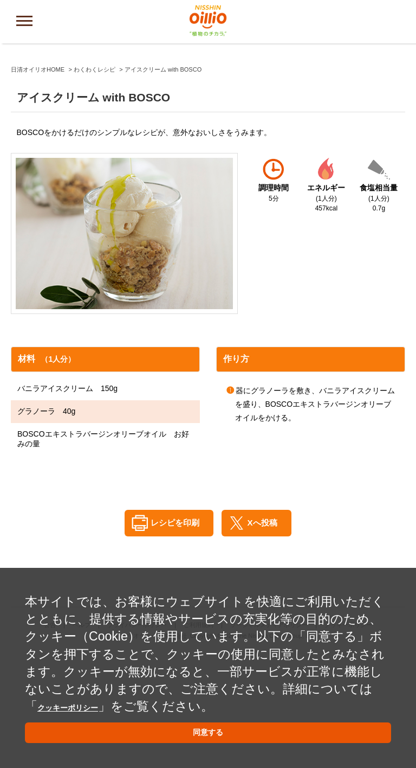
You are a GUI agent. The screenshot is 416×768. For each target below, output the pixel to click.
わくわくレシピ (94, 183)
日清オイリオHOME (37, 183)
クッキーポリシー (88, 696)
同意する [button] (208, 730)
